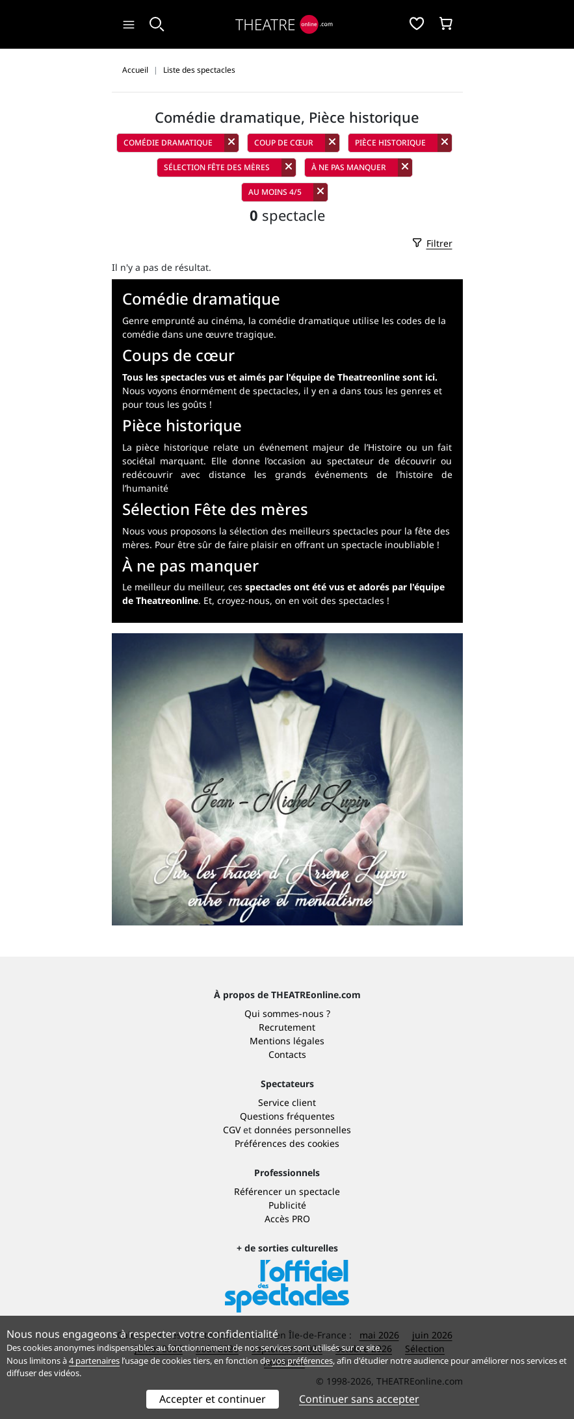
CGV (232, 1130)
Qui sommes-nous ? (287, 1013)
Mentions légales (287, 1041)
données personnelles (302, 1130)
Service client (287, 1102)
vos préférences (302, 1360)
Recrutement (287, 1027)
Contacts (287, 1054)
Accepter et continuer (212, 1399)
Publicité (287, 1205)
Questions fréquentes (287, 1116)
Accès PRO (287, 1218)
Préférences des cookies (287, 1143)
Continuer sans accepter (359, 1399)
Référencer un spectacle (287, 1191)
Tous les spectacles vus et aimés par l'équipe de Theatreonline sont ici (278, 377)
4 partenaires (94, 1360)
